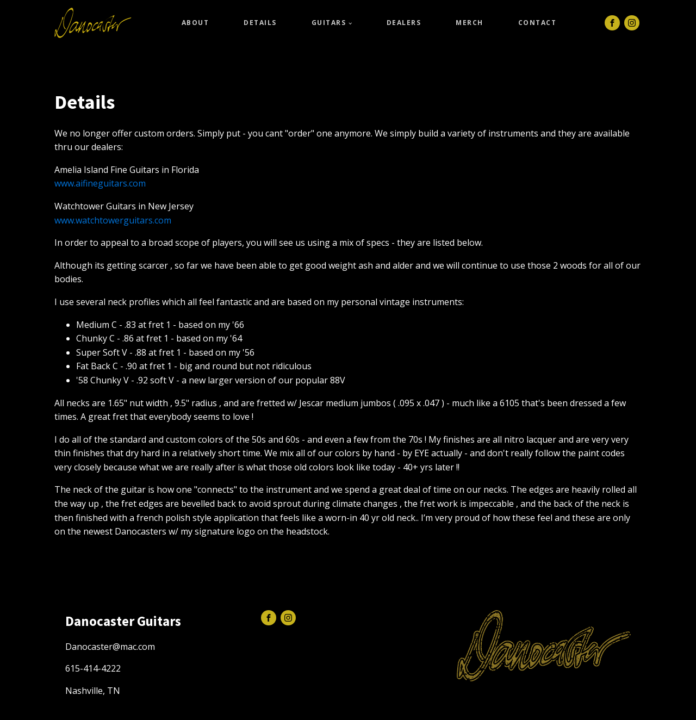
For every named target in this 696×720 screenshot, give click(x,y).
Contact (537, 22)
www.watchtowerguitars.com (112, 220)
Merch (469, 22)
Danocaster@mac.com (110, 647)
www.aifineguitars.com (100, 183)
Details (260, 22)
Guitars (329, 22)
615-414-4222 (93, 668)
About (195, 22)
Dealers (404, 22)
